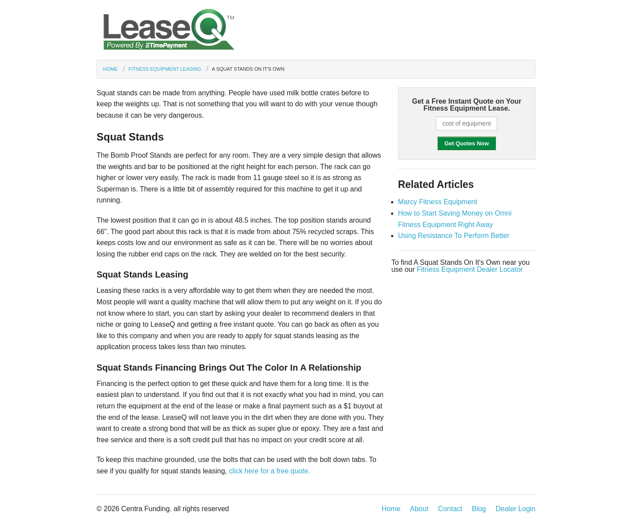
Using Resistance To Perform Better (454, 235)
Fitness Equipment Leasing (165, 69)
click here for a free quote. (269, 471)
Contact (450, 508)
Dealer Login (515, 508)
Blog (479, 508)
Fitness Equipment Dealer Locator (470, 269)
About (419, 508)
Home (110, 69)
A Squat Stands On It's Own (248, 69)
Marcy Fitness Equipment (438, 202)
